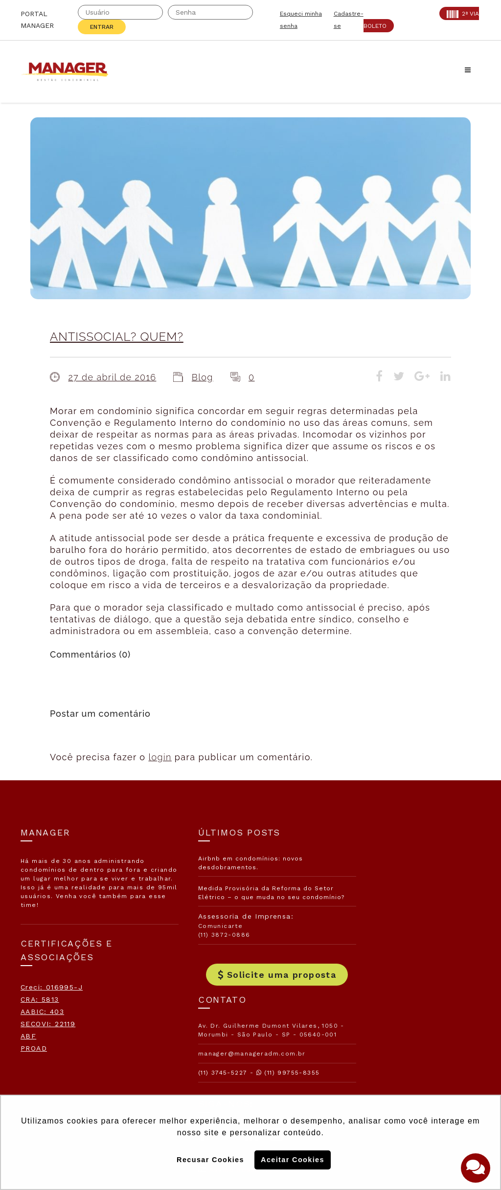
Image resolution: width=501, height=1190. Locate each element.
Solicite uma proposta (250, 984)
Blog (202, 377)
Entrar (102, 26)
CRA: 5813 (40, 999)
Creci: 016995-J (52, 987)
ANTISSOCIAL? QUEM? (116, 337)
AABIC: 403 (42, 1011)
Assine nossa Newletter (391, 1011)
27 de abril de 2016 (112, 377)
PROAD (34, 1048)
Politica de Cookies (378, 1043)
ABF (28, 1036)
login (159, 757)
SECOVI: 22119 (48, 1024)
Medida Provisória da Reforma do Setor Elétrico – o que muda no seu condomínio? (248, 897)
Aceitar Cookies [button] (292, 1160)
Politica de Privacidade (385, 1075)
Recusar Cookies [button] (210, 1160)
